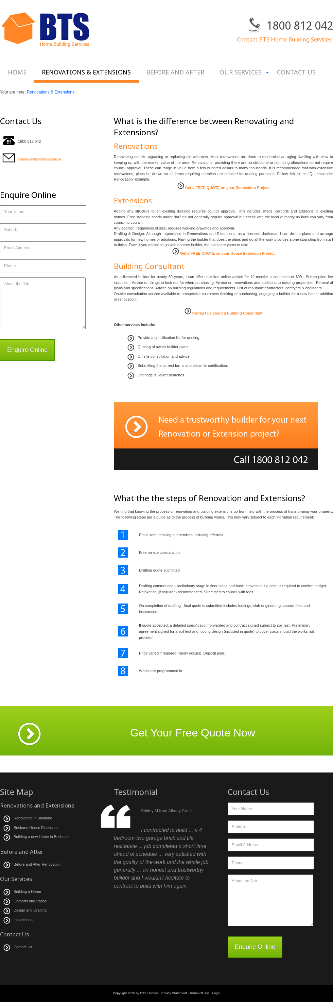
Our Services (240, 75)
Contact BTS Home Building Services (285, 39)
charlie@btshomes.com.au (40, 159)
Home (17, 72)
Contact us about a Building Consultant (227, 313)
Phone (10, 266)
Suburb (10, 229)
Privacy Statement (173, 993)
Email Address (17, 247)
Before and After (175, 72)
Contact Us (296, 72)
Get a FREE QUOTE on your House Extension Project (227, 253)
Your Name (14, 211)
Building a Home (27, 891)
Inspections (23, 920)
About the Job (16, 284)
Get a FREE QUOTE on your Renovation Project (227, 188)
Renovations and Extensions (37, 805)
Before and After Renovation (38, 864)
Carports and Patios (30, 901)
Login (216, 993)
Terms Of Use (200, 993)
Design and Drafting (30, 910)
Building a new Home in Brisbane (41, 837)
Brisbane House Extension (36, 828)
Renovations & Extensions (86, 72)
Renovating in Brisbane (33, 818)
